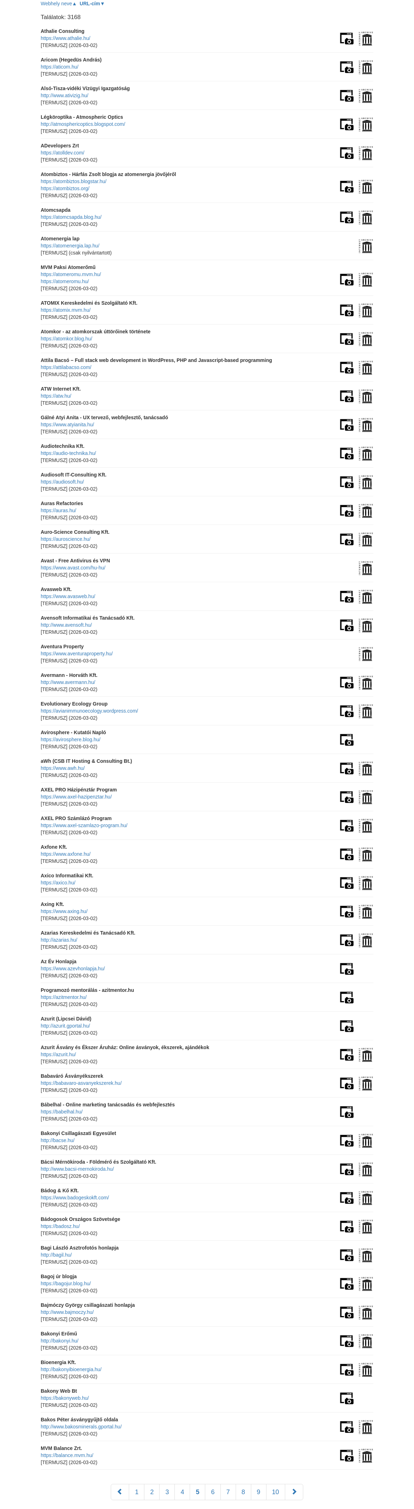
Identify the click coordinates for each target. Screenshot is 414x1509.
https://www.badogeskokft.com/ (75, 1197)
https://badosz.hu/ (60, 1226)
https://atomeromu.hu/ (65, 281)
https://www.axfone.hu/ (66, 854)
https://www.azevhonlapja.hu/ (73, 968)
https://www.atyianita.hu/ (67, 424)
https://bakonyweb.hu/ (65, 1398)
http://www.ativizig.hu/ (64, 95)
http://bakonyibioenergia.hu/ (71, 1369)
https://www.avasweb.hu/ (68, 596)
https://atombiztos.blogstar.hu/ (74, 181)
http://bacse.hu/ (58, 1140)
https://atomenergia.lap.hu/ (70, 245)
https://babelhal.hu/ (61, 1112)
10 (275, 1492)
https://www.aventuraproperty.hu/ (77, 653)
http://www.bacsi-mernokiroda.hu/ (77, 1169)
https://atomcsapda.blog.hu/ (71, 217)
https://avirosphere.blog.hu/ (70, 739)
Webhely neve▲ (59, 3)
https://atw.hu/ (56, 396)
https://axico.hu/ (58, 882)
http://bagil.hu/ (56, 1255)
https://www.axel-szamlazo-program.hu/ (84, 825)
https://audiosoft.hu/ (62, 482)
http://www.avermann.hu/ (68, 682)
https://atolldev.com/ (62, 153)
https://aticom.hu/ (60, 67)
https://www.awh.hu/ (63, 768)
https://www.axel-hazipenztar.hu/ (76, 797)
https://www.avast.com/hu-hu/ (73, 568)
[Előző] (120, 1492)
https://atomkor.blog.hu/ (66, 338)
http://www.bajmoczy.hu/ (67, 1312)
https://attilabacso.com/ (66, 367)
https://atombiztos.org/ (65, 188)
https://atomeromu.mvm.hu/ (71, 274)
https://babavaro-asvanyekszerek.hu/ (81, 1083)
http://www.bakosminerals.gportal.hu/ (81, 1426)
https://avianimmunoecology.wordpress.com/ (89, 711)
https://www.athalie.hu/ (65, 38)
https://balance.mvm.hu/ (67, 1455)
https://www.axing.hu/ (64, 911)
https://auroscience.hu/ (66, 539)
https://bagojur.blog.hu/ (66, 1283)
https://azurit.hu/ (58, 1054)
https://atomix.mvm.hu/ (66, 310)
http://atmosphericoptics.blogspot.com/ (83, 124)
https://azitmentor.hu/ (64, 997)
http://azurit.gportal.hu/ (65, 1026)
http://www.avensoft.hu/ (66, 625)
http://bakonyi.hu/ (60, 1341)
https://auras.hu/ (58, 510)
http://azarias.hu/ (59, 940)
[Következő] (294, 1492)
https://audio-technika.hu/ (68, 453)
